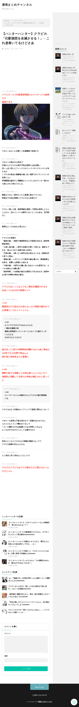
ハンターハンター (18, 48)
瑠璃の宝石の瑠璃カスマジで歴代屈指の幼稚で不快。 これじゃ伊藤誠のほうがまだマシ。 (68, 246)
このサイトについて (39, 695)
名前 (6, 656)
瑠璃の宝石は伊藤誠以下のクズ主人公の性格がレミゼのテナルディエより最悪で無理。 (68, 222)
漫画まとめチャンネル (17, 4)
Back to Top (39, 687)
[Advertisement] (26, 66)
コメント (7, 633)
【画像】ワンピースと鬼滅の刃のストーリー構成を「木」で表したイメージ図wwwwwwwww (69, 139)
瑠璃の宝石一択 (68, 54)
